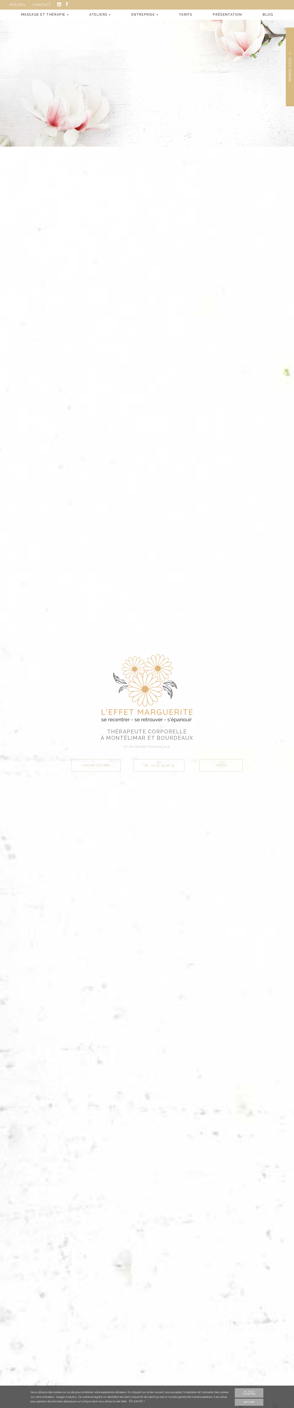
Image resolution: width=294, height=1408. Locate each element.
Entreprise (144, 15)
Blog (268, 15)
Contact (42, 5)
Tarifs (185, 15)
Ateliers (99, 15)
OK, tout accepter (249, 1392)
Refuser (249, 1401)
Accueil (18, 5)
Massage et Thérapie (45, 15)
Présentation (227, 15)
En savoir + (137, 1401)
